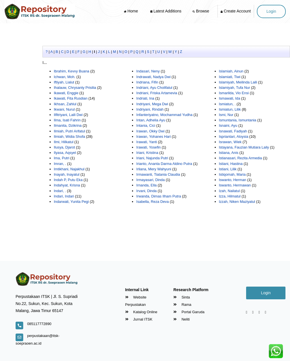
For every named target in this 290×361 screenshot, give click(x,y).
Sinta (181, 297)
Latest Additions (166, 11)
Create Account (236, 11)
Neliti (181, 319)
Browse (201, 11)
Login (271, 11)
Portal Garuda (188, 312)
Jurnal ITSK (139, 319)
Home (131, 11)
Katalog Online (141, 312)
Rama (182, 304)
